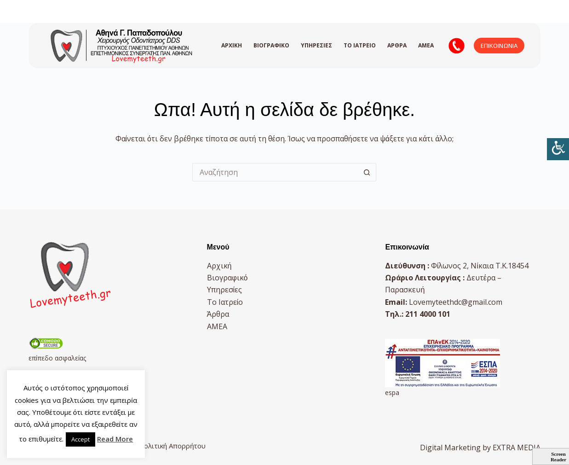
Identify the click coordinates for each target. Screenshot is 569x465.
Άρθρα (397, 45)
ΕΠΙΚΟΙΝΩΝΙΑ (499, 45)
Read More (115, 438)
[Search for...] (275, 172)
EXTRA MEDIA (516, 447)
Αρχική (231, 45)
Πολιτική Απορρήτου (172, 445)
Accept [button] (80, 439)
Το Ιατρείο (360, 45)
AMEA (426, 45)
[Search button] (367, 172)
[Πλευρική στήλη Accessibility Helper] (558, 149)
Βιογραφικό (271, 45)
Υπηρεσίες (316, 45)
